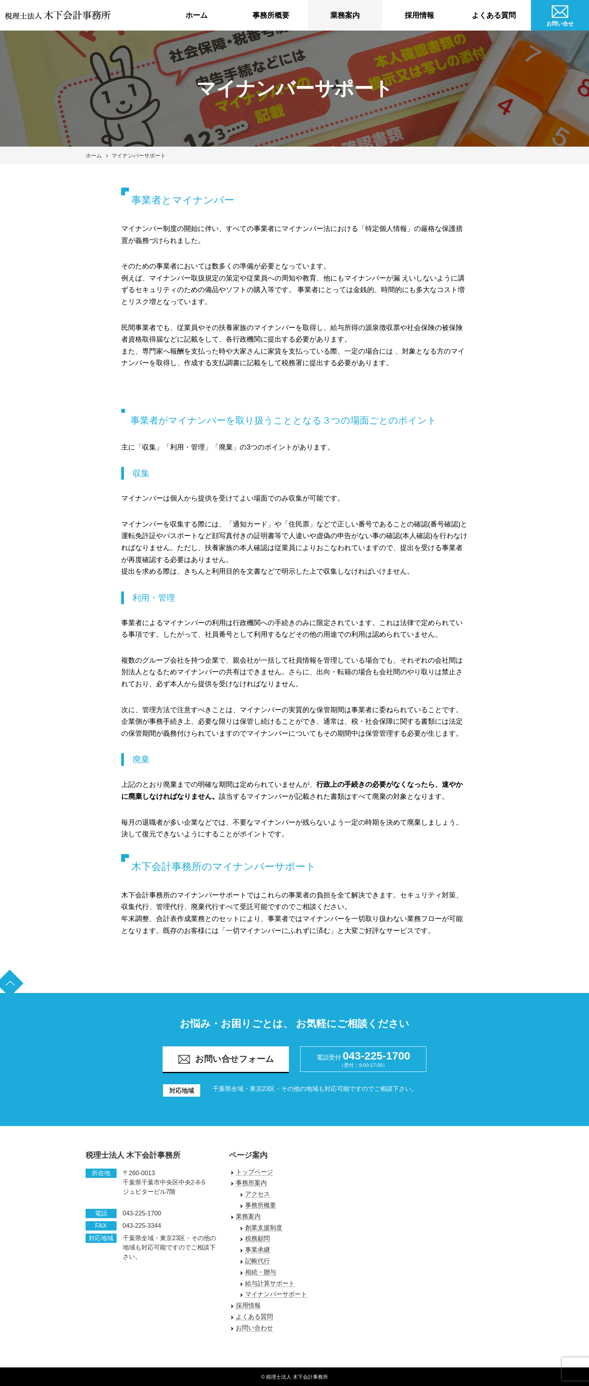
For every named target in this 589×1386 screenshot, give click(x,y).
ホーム (196, 15)
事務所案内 (251, 1182)
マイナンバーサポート (139, 155)
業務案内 (345, 15)
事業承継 (257, 1249)
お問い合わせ (254, 1327)
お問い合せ (560, 14)
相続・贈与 (260, 1272)
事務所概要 (270, 15)
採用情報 (419, 15)
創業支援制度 (263, 1227)
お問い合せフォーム (225, 1059)
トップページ (254, 1172)
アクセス (257, 1194)
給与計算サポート (270, 1283)
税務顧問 (257, 1238)
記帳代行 (257, 1261)
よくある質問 (494, 15)
